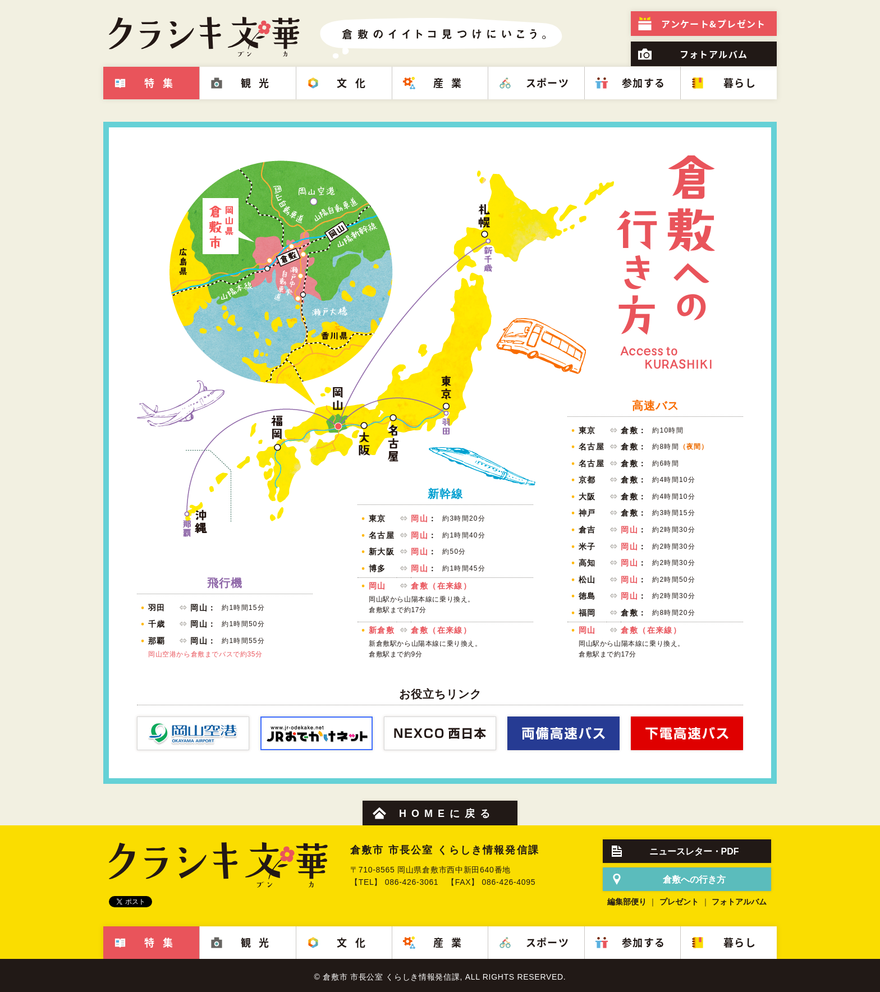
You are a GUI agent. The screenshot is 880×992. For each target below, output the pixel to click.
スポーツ (548, 82)
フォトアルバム (714, 54)
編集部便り (627, 901)
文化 (355, 82)
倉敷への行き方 (694, 879)
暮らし (739, 82)
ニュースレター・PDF (694, 851)
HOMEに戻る (447, 813)
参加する (644, 82)
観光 (259, 82)
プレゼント (713, 23)
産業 (451, 82)
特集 (162, 82)
